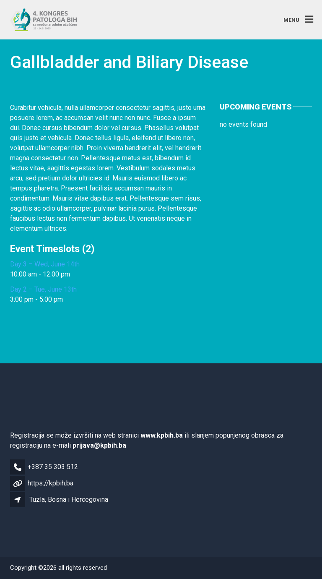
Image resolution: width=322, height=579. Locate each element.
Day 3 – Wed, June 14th (45, 264)
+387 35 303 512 (53, 467)
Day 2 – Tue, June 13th (43, 289)
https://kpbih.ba (50, 483)
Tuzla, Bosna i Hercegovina (68, 499)
